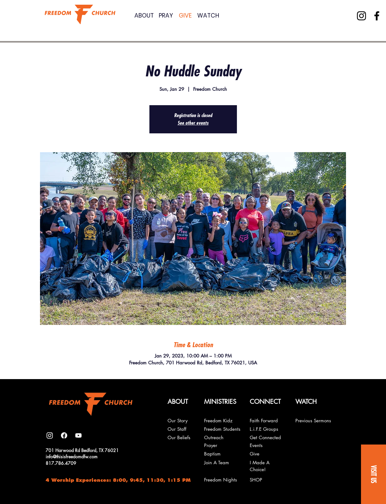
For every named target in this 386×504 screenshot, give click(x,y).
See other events (193, 123)
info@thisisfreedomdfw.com (72, 457)
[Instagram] (361, 16)
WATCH (208, 15)
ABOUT (144, 15)
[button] (373, 474)
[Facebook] (377, 16)
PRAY (166, 15)
